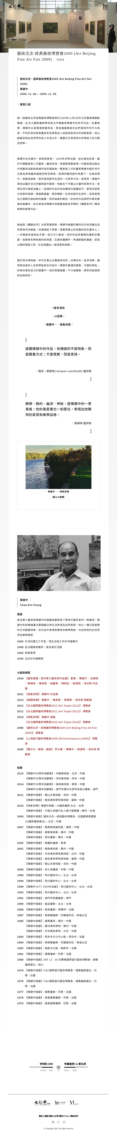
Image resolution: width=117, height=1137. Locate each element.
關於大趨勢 (44, 1116)
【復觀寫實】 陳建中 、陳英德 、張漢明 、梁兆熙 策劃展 (58, 700)
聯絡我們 (74, 1116)
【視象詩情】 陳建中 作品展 (41, 694)
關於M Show (64, 1116)
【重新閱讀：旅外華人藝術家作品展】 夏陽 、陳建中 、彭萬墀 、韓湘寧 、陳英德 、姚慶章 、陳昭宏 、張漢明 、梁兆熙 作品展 (61, 683)
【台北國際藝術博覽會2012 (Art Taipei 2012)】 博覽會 (58, 705)
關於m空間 (54, 1116)
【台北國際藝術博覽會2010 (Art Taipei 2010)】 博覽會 (58, 722)
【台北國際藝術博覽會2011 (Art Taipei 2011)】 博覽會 (58, 711)
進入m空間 (58, 497)
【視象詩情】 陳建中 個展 (40, 717)
